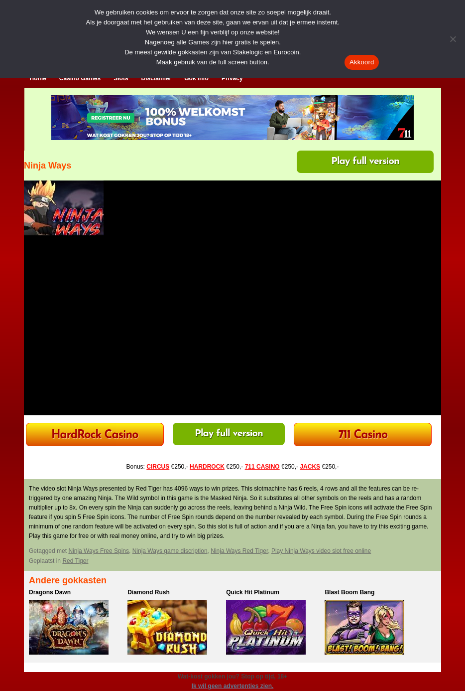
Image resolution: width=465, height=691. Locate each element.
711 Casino (363, 435)
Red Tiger (75, 560)
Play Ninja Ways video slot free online (321, 550)
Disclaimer (156, 78)
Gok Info (196, 78)
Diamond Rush (148, 592)
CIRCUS (157, 466)
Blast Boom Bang (349, 592)
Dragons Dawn (50, 592)
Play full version (365, 162)
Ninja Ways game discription (170, 550)
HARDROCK (207, 466)
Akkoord (361, 62)
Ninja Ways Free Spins (98, 550)
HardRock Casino (94, 435)
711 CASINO (262, 466)
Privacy (232, 78)
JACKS (310, 466)
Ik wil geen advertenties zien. (233, 686)
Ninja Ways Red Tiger (239, 550)
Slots (121, 78)
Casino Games (80, 78)
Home (38, 78)
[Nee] (453, 39)
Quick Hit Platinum (252, 592)
